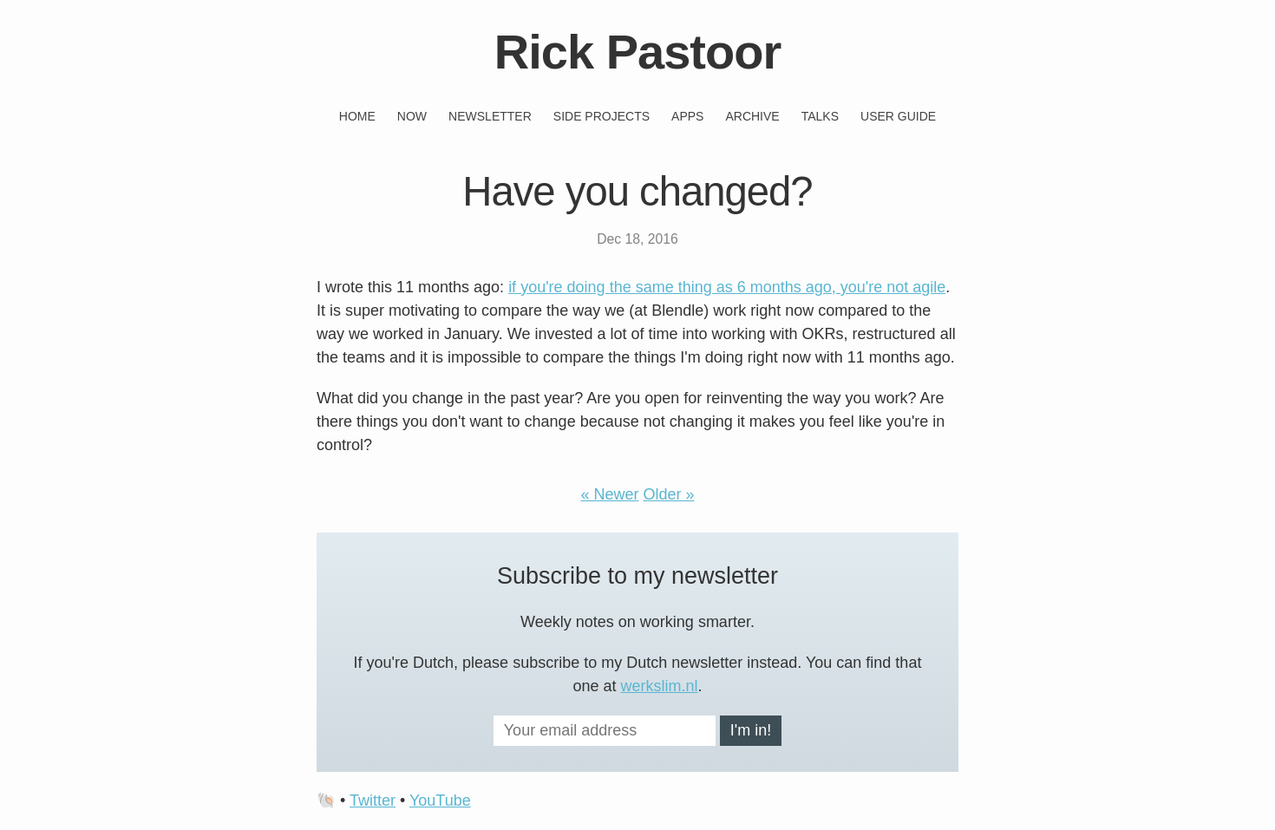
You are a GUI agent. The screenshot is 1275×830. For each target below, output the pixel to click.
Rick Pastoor (637, 51)
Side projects (601, 116)
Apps (687, 116)
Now (412, 116)
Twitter (373, 800)
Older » (669, 494)
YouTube (440, 800)
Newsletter (490, 116)
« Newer (609, 494)
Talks (820, 116)
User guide (898, 116)
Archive (752, 116)
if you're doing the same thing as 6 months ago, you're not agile (726, 287)
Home (357, 116)
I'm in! (750, 730)
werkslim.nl (659, 686)
